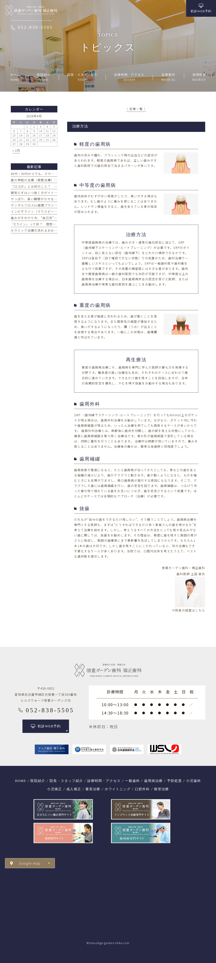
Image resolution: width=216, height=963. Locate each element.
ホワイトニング (118, 789)
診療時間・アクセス (104, 781)
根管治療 (161, 789)
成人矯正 (73, 789)
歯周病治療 (153, 781)
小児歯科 (193, 781)
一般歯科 (132, 781)
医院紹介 (37, 781)
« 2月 (16, 150)
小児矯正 (54, 789)
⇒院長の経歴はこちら (188, 610)
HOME (20, 781)
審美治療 (92, 789)
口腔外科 (142, 789)
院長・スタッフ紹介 (66, 781)
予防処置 (174, 781)
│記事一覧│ (136, 109)
